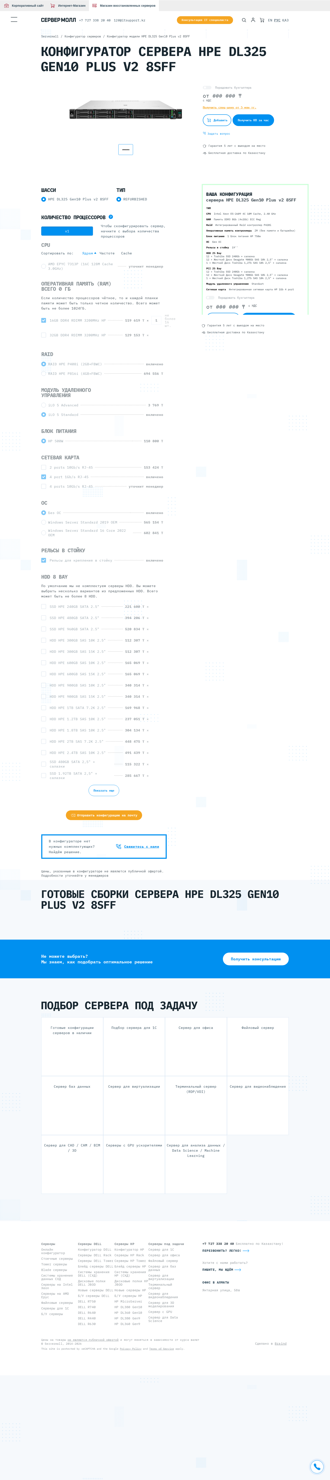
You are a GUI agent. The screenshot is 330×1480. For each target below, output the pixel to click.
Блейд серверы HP (130, 1266)
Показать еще (104, 790)
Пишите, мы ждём (217, 1270)
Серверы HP (124, 1244)
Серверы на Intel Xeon (57, 1286)
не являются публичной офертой (93, 1340)
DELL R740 (87, 1307)
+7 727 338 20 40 (95, 20)
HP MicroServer (128, 1301)
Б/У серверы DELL (93, 1296)
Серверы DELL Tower (96, 1261)
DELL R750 (87, 1301)
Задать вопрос (216, 134)
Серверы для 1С (55, 1308)
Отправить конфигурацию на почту (104, 815)
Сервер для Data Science (163, 1319)
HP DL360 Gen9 (127, 1324)
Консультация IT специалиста (205, 20)
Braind (281, 1343)
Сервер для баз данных (162, 1268)
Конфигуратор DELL (94, 1249)
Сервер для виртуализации (161, 1277)
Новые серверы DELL (96, 1290)
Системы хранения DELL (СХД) (93, 1273)
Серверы (48, 1244)
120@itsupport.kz (129, 20)
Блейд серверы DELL (96, 1266)
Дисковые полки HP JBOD (131, 1283)
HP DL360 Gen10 (128, 1313)
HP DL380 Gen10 (128, 1307)
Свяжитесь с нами (137, 846)
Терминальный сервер (160, 1286)
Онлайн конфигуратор (53, 1251)
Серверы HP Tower (130, 1261)
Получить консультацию (256, 958)
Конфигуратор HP (129, 1249)
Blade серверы (54, 1270)
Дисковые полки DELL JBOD (92, 1283)
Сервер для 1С (161, 1249)
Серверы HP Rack (129, 1255)
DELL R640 (87, 1313)
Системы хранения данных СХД (57, 1277)
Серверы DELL (90, 1244)
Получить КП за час (253, 120)
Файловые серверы (57, 1303)
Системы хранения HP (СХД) (130, 1273)
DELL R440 (87, 1318)
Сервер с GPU (160, 1312)
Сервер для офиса (164, 1255)
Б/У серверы (52, 1314)
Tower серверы (54, 1264)
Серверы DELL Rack (94, 1255)
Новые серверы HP (130, 1290)
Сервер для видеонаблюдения (163, 1295)
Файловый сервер (163, 1261)
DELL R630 (87, 1324)
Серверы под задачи (166, 1244)
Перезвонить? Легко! (221, 1251)
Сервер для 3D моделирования (161, 1304)
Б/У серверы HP (128, 1296)
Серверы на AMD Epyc (55, 1295)
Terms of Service (161, 1348)
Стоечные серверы (57, 1258)
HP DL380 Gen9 (127, 1318)
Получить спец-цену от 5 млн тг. (229, 107)
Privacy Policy (130, 1348)
